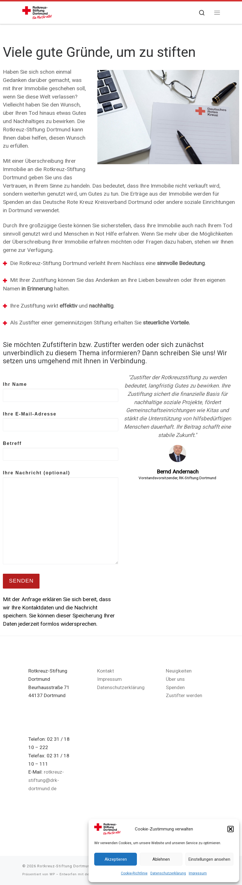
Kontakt (105, 671)
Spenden (175, 687)
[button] (230, 829)
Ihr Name (60, 392)
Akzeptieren (116, 859)
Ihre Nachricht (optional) (60, 517)
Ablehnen (161, 859)
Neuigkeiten (179, 671)
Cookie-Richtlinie (134, 873)
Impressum (198, 873)
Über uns (175, 679)
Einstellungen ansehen (209, 859)
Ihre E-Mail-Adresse (60, 422)
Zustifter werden (184, 695)
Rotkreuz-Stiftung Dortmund (65, 866)
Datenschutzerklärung (168, 873)
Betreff (60, 451)
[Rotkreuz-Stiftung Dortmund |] (37, 12)
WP (52, 874)
